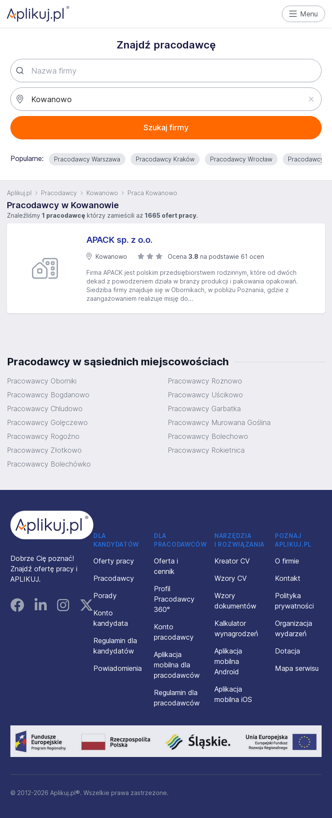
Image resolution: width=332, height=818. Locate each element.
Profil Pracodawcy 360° (174, 599)
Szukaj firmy (166, 127)
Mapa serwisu (297, 668)
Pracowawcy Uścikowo (205, 394)
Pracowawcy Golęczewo (47, 422)
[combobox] (166, 70)
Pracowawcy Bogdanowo (48, 394)
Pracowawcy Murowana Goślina (219, 422)
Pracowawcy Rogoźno (43, 436)
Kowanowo (102, 192)
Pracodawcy (59, 192)
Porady (105, 595)
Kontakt (287, 578)
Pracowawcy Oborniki (42, 381)
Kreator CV (232, 561)
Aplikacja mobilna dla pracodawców (177, 665)
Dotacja (287, 651)
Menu (303, 14)
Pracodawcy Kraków (165, 159)
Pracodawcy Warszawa (87, 159)
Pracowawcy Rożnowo (205, 381)
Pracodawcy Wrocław (241, 159)
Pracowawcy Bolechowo (208, 436)
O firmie (287, 561)
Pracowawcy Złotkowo (44, 450)
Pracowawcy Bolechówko (49, 464)
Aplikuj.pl (19, 192)
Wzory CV (230, 578)
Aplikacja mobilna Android (228, 661)
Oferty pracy (113, 561)
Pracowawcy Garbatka (204, 408)
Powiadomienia (117, 668)
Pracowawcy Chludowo (45, 408)
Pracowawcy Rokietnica (206, 450)
